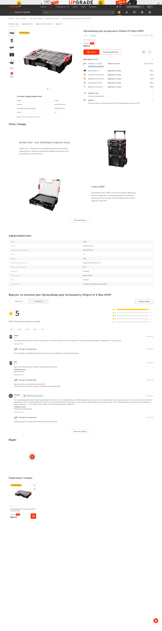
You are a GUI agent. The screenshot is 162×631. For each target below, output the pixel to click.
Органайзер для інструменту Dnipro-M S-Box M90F (23, 533)
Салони (75, 7)
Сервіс (83, 7)
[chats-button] (156, 621)
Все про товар (14, 24)
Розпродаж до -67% (62, 7)
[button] (75, 60)
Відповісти (19, 367)
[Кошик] (150, 12)
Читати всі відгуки (81, 455)
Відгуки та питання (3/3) (44, 24)
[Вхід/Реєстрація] (126, 12)
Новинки (43, 7)
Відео (12, 74)
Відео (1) (59, 24)
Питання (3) (39, 325)
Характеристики (27, 24)
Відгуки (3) (18, 325)
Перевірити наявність (96, 66)
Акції (51, 7)
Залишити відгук (144, 325)
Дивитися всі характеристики (30, 117)
